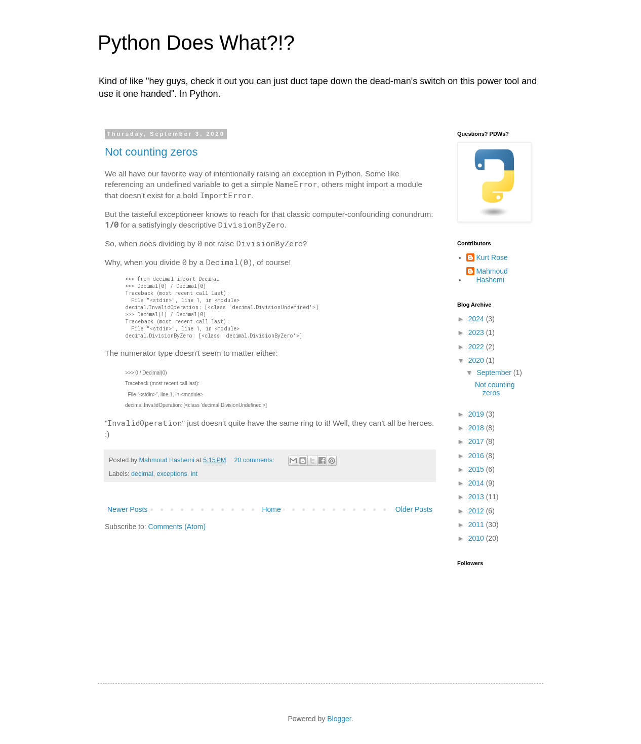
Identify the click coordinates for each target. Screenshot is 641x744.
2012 (477, 511)
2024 (477, 319)
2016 (477, 456)
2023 (477, 332)
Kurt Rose (492, 257)
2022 (477, 347)
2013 (477, 497)
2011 (477, 524)
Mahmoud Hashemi (492, 275)
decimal (142, 473)
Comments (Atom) (177, 527)
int (194, 473)
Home (271, 509)
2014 (477, 483)
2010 (477, 538)
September (494, 372)
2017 (477, 441)
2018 (477, 428)
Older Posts (413, 509)
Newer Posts (127, 509)
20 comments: (255, 460)
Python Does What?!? (196, 42)
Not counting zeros (151, 151)
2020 (477, 360)
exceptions (172, 473)
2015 (477, 469)
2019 (477, 414)
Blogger (339, 719)
